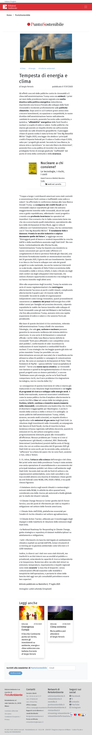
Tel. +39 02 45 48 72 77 (33, 696)
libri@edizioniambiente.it (34, 716)
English (13, 1)
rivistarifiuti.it (54, 710)
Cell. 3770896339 (32, 699)
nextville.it (52, 702)
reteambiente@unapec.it (34, 722)
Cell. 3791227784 (31, 702)
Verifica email (15, 673)
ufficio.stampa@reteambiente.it (37, 708)
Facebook (74, 696)
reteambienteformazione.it (60, 716)
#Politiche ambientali (46, 69)
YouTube (74, 705)
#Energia (32, 69)
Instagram (75, 707)
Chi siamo (8, 714)
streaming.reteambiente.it (59, 713)
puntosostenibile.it (56, 705)
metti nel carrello (53, 184)
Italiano (7, 1)
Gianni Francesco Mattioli (49, 178)
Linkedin (74, 702)
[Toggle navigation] (85, 6)
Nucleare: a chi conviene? (52, 165)
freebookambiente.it (57, 707)
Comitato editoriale (11, 711)
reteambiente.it (55, 699)
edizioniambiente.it (56, 696)
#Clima (22, 69)
